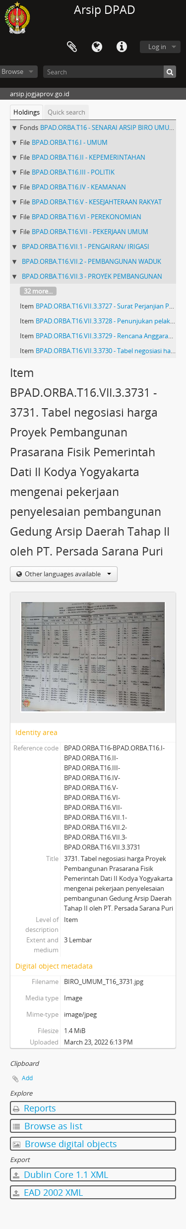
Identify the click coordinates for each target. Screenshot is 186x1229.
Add (27, 1078)
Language (96, 47)
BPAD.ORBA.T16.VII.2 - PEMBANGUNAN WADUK (91, 261)
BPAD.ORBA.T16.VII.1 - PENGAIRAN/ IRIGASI (85, 246)
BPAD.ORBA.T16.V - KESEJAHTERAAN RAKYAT (97, 201)
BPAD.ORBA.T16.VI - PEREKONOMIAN (86, 216)
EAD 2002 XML (48, 1192)
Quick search (66, 112)
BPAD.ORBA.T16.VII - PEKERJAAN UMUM (90, 231)
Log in (157, 46)
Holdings (26, 112)
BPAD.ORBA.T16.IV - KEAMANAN (79, 187)
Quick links (121, 47)
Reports (34, 1108)
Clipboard (72, 47)
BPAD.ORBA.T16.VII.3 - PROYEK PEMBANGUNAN (92, 276)
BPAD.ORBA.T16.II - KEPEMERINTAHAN (88, 157)
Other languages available (67, 573)
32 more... (38, 291)
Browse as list (47, 1126)
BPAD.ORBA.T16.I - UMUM (70, 142)
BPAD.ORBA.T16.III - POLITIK (73, 172)
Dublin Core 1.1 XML (60, 1174)
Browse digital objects (65, 1144)
